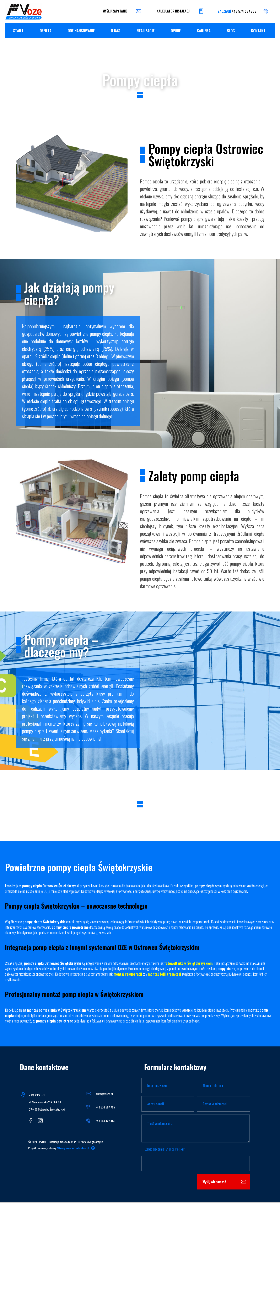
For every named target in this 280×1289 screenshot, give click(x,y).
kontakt (258, 30)
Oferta (45, 30)
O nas (115, 30)
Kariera (203, 30)
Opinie (176, 30)
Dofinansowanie (81, 30)
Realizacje (146, 30)
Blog (231, 30)
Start (18, 30)
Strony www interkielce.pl (73, 1148)
